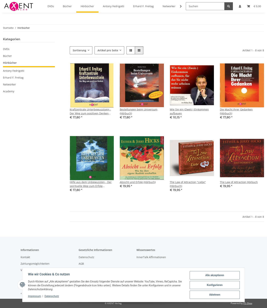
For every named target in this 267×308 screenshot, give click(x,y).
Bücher (7, 56)
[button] (178, 6)
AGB (81, 263)
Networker (9, 84)
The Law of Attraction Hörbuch (239, 182)
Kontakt (25, 257)
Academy (8, 91)
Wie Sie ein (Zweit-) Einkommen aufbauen (189, 111)
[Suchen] (205, 6)
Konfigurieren (214, 285)
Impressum (34, 296)
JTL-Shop (247, 303)
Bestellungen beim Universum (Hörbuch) (138, 111)
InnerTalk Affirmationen (151, 257)
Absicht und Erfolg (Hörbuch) (138, 182)
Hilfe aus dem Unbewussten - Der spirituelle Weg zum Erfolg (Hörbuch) (91, 184)
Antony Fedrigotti (13, 70)
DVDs (6, 49)
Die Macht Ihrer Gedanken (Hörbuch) (236, 111)
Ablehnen (214, 294)
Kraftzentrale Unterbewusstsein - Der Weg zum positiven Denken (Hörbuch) (90, 111)
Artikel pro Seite (108, 50)
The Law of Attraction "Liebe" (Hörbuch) (188, 184)
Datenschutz (52, 296)
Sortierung (79, 50)
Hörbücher (10, 62)
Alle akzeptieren (214, 275)
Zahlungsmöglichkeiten (35, 263)
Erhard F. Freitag (13, 77)
